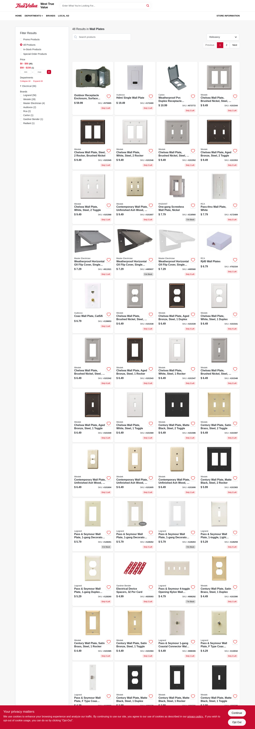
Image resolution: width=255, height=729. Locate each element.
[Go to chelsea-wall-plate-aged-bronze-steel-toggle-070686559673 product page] (92, 415)
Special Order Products (35, 54)
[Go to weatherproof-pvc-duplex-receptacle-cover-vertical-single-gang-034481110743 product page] (177, 88)
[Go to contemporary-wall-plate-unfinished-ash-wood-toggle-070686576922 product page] (177, 470)
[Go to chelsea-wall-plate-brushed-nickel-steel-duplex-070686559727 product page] (134, 306)
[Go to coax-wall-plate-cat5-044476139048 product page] (92, 306)
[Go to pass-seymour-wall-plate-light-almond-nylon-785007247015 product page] (219, 524)
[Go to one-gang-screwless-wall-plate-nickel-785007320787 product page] (177, 197)
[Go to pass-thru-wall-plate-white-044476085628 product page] (219, 197)
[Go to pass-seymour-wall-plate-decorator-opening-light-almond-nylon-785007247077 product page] (134, 524)
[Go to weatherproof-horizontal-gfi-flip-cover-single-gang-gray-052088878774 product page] (92, 252)
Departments (33, 16)
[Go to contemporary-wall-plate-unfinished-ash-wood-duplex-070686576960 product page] (92, 470)
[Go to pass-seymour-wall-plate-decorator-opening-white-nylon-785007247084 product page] (177, 524)
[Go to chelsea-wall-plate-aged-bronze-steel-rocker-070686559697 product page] (134, 361)
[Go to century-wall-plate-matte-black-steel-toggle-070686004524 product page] (219, 688)
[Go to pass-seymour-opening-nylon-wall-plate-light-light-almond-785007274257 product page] (177, 579)
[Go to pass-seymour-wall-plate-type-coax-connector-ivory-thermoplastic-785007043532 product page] (219, 634)
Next (234, 45)
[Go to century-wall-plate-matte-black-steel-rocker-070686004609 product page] (177, 688)
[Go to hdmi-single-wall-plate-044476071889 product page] (134, 88)
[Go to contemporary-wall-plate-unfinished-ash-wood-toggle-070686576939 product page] (134, 197)
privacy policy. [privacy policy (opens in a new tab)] (195, 716)
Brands (50, 16)
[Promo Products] (21, 39)
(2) (29, 107)
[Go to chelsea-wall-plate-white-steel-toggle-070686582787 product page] (92, 197)
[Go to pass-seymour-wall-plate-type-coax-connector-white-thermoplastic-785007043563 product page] (92, 688)
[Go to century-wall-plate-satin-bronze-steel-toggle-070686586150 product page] (134, 634)
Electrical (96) (29, 86)
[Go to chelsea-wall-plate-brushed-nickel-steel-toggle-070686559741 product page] (177, 143)
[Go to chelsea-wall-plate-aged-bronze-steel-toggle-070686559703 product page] (219, 143)
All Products (29, 45)
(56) (29, 95)
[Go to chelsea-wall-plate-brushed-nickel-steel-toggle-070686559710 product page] (219, 361)
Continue (237, 713)
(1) (28, 115)
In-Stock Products (32, 49)
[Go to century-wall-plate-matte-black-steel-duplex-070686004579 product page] (134, 688)
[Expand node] (21, 86)
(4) (34, 103)
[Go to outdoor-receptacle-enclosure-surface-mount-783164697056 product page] (92, 88)
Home (18, 16)
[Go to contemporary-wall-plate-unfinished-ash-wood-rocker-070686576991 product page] (134, 470)
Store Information (228, 16)
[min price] (25, 72)
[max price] (39, 72)
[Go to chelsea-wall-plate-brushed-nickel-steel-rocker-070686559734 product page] (92, 361)
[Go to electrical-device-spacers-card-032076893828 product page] (134, 579)
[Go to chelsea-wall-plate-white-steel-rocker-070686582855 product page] (177, 361)
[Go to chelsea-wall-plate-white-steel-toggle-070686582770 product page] (134, 415)
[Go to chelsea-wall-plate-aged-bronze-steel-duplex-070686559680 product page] (177, 306)
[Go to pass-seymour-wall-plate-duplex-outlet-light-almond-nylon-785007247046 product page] (92, 579)
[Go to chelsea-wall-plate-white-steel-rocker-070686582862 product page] (134, 143)
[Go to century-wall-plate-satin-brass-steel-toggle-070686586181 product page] (219, 415)
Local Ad (63, 16)
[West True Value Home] (26, 5)
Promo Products (31, 39)
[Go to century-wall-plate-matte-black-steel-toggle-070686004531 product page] (177, 415)
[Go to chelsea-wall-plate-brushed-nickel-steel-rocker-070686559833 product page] (219, 88)
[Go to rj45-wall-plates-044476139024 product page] (219, 252)
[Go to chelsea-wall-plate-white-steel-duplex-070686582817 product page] (219, 306)
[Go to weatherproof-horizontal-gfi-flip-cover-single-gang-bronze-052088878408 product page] (134, 252)
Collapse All (25, 81)
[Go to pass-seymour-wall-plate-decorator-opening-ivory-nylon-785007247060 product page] (92, 524)
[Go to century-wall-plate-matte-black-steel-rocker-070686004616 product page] (219, 470)
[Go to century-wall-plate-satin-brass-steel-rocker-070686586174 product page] (92, 634)
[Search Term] (105, 5)
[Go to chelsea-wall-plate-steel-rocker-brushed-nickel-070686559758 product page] (92, 143)
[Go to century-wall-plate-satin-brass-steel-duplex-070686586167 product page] (219, 579)
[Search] (148, 5)
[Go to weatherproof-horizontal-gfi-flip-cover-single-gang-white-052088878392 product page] (177, 252)
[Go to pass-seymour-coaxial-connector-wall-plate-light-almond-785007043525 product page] (177, 634)
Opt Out (236, 722)
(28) (29, 99)
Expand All (38, 81)
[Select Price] (49, 72)
